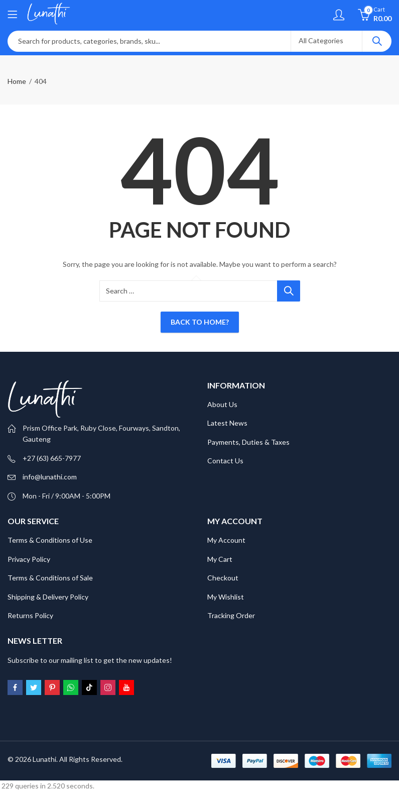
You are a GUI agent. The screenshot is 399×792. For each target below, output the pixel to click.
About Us (222, 404)
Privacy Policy (29, 559)
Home (17, 81)
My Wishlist (225, 596)
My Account (226, 540)
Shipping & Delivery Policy (48, 596)
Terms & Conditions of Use (50, 540)
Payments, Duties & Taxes (248, 442)
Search (376, 41)
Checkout (222, 577)
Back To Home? (200, 322)
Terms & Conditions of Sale (50, 577)
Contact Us (225, 460)
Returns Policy (30, 615)
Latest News (227, 423)
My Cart (219, 559)
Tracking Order (231, 615)
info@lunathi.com (50, 476)
